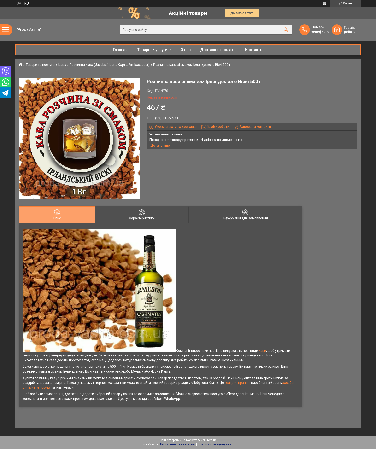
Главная (120, 49)
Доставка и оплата (217, 49)
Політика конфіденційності (216, 444)
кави (262, 351)
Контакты (254, 49)
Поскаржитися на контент (177, 444)
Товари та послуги (40, 65)
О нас (186, 49)
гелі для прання (237, 383)
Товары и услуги (152, 49)
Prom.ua (211, 440)
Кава (62, 65)
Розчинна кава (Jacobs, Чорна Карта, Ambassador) (110, 65)
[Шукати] (286, 29)
